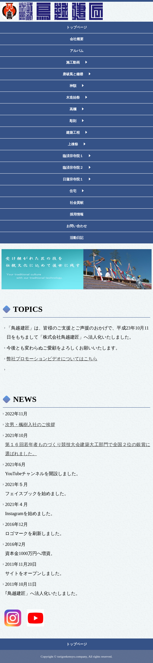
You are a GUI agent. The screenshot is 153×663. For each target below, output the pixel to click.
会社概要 (76, 39)
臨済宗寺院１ (73, 156)
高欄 (73, 109)
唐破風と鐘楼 (73, 74)
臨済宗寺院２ (73, 168)
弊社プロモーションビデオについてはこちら (52, 358)
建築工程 (73, 133)
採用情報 (76, 214)
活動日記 (76, 238)
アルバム (76, 51)
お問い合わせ (76, 226)
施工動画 (73, 62)
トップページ (76, 27)
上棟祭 (73, 144)
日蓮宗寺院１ (73, 179)
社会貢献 (76, 203)
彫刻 (73, 121)
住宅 (73, 191)
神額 (73, 86)
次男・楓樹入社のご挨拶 (30, 424)
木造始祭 (73, 97)
